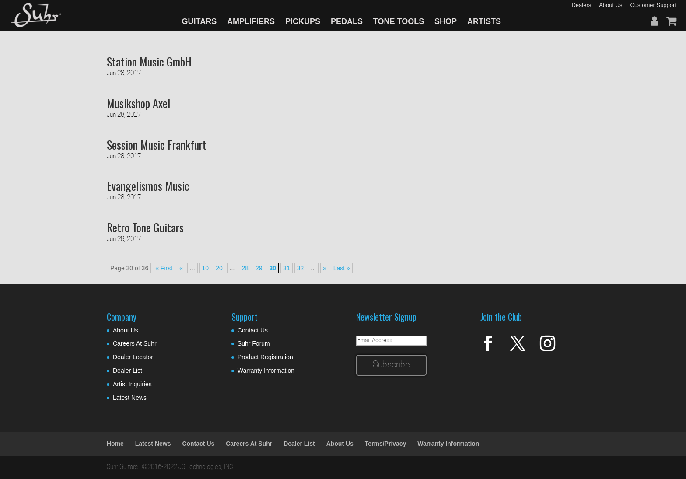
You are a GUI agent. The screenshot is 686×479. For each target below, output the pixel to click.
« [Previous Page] (181, 268)
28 (245, 268)
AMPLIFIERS (251, 21)
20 (219, 268)
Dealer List (127, 370)
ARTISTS (484, 21)
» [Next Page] (324, 268)
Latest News (130, 397)
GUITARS (199, 21)
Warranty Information (266, 370)
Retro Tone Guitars (145, 227)
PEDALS (347, 21)
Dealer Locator (133, 356)
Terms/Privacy (385, 443)
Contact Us (253, 330)
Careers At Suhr (135, 343)
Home (115, 443)
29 (259, 268)
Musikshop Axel (138, 103)
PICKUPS (302, 21)
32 (300, 268)
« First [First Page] (163, 268)
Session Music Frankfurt (156, 144)
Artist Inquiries (132, 384)
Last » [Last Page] (341, 268)
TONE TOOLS (398, 21)
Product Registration (265, 356)
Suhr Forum (254, 343)
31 (286, 268)
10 (205, 268)
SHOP (445, 21)
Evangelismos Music (148, 185)
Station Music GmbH (149, 61)
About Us (125, 330)
